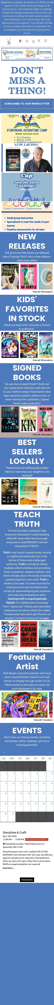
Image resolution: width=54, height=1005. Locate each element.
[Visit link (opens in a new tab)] (27, 104)
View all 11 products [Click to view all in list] (43, 720)
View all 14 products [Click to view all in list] (43, 649)
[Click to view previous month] (4, 753)
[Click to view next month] (50, 753)
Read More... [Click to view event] (9, 868)
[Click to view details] (10, 276)
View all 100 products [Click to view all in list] (43, 292)
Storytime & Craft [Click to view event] (14, 832)
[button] (20, 41)
